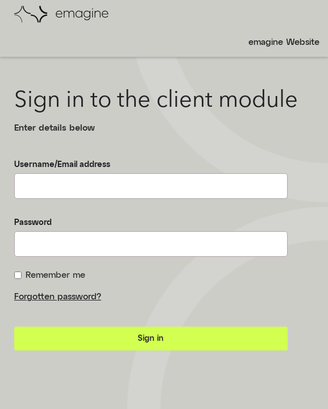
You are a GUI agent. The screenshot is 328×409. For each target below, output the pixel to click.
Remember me (49, 275)
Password (33, 223)
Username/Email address (62, 165)
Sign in (151, 339)
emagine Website (283, 42)
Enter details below (54, 128)
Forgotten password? (57, 297)
